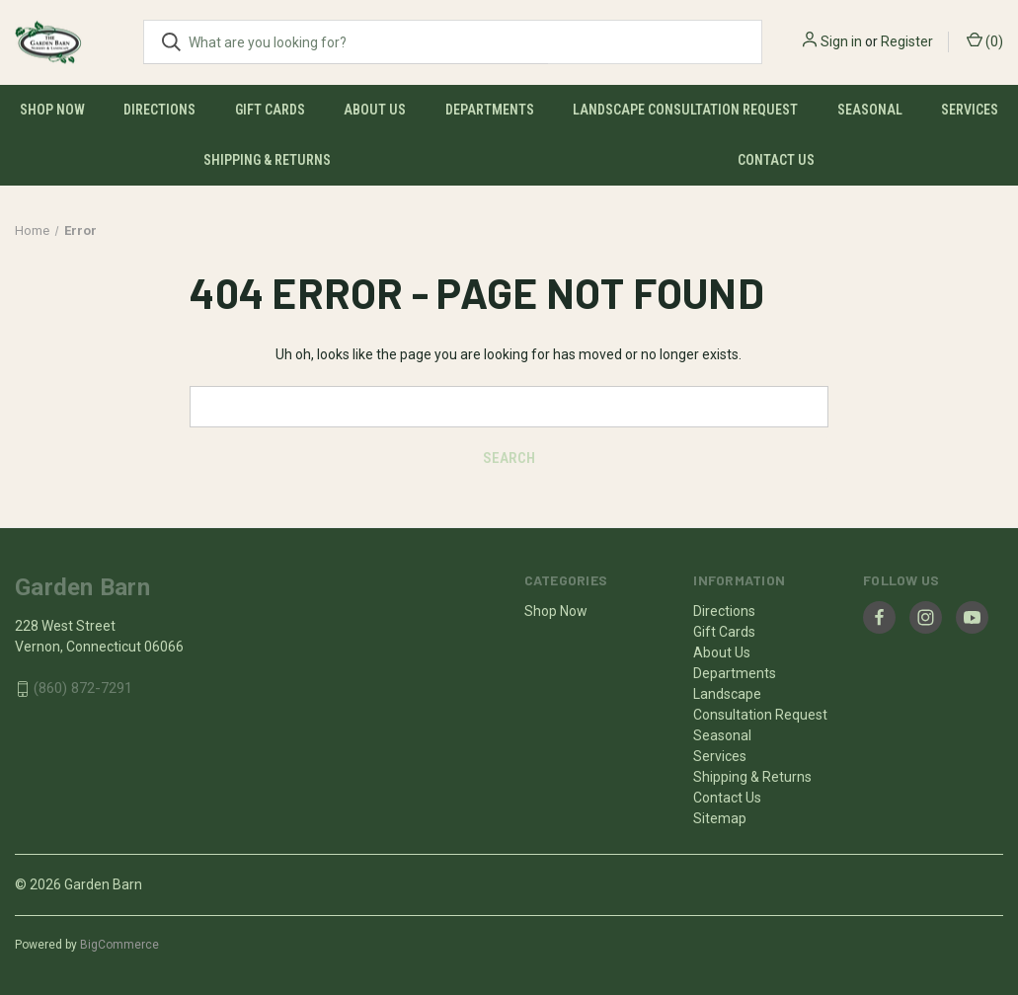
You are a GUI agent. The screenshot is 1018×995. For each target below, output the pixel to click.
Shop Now (52, 109)
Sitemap (719, 818)
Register (907, 41)
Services (969, 109)
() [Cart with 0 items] (985, 40)
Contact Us (776, 160)
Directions (159, 109)
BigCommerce (119, 945)
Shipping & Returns (267, 160)
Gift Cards (270, 109)
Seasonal (869, 109)
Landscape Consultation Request (685, 109)
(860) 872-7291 (83, 689)
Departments (489, 109)
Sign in (841, 41)
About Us (375, 109)
